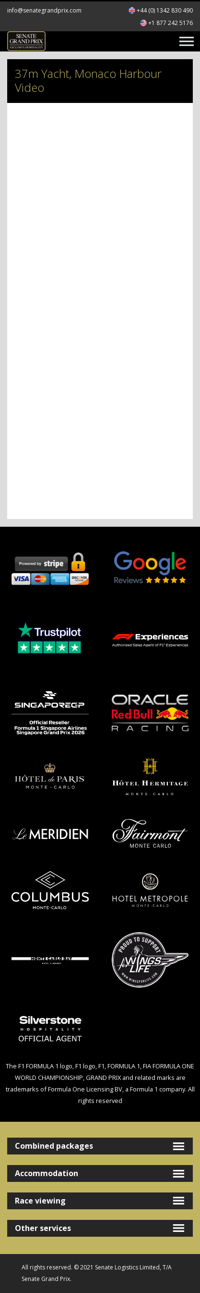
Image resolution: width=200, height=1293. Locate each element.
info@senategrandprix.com (44, 10)
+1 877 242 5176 (170, 23)
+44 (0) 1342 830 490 (165, 10)
